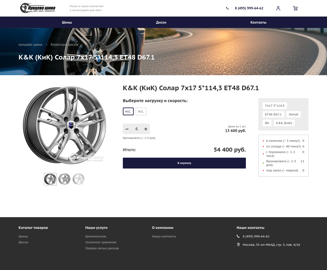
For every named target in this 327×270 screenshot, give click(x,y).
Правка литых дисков (102, 248)
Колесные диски (64, 44)
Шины (23, 236)
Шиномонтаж (95, 236)
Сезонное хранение (101, 242)
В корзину (184, 163)
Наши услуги (96, 227)
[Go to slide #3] (78, 179)
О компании (162, 227)
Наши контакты (164, 236)
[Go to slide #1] (50, 179)
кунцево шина (30, 44)
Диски (23, 242)
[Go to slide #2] (64, 179)
